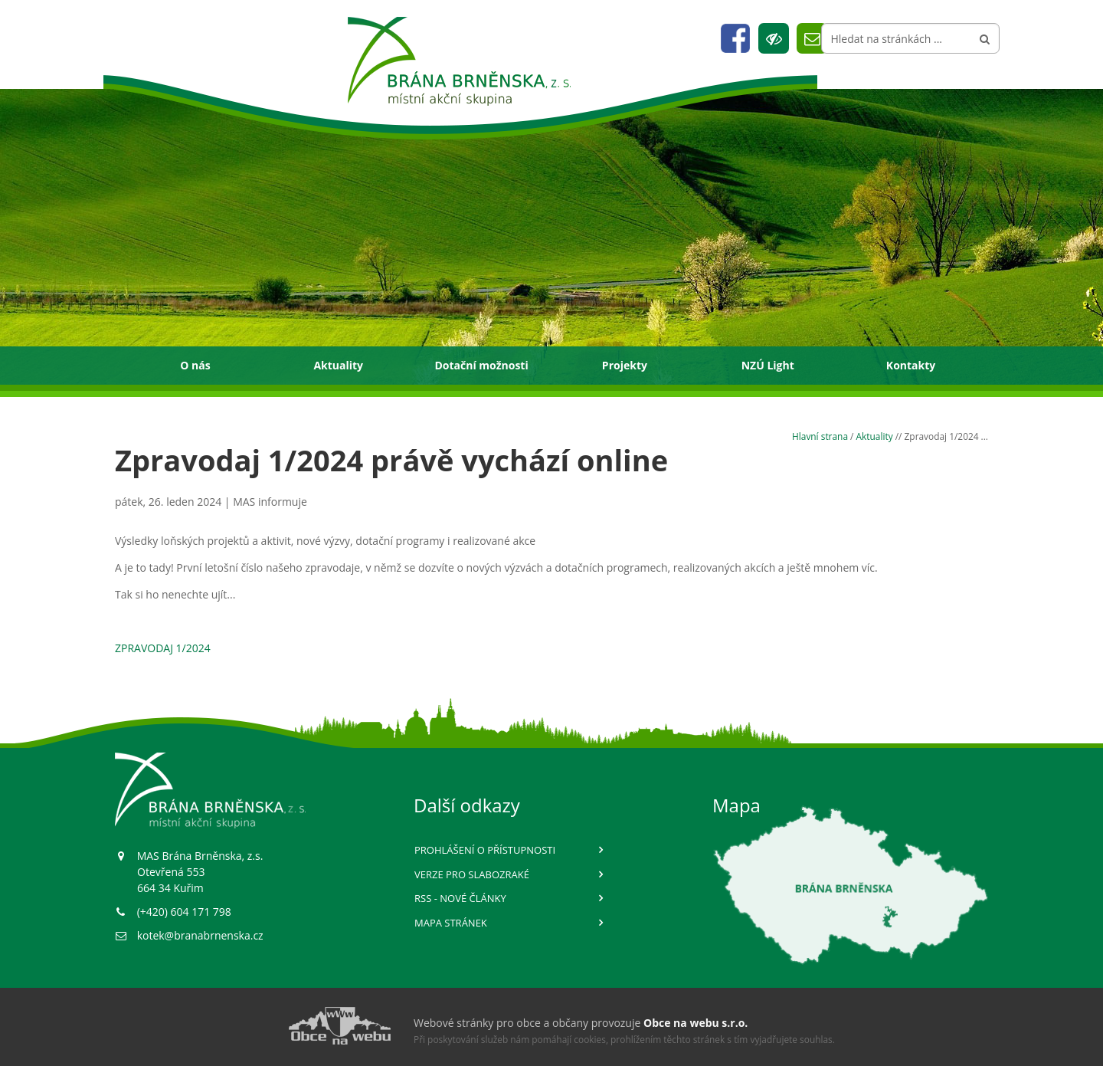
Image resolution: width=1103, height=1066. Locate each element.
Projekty (624, 365)
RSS (460, 898)
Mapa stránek (450, 923)
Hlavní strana (820, 436)
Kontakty (910, 365)
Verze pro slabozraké (471, 874)
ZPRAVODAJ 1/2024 (163, 648)
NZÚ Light (767, 365)
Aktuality (338, 365)
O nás (195, 365)
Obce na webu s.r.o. (695, 1022)
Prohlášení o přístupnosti (484, 850)
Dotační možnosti (481, 365)
